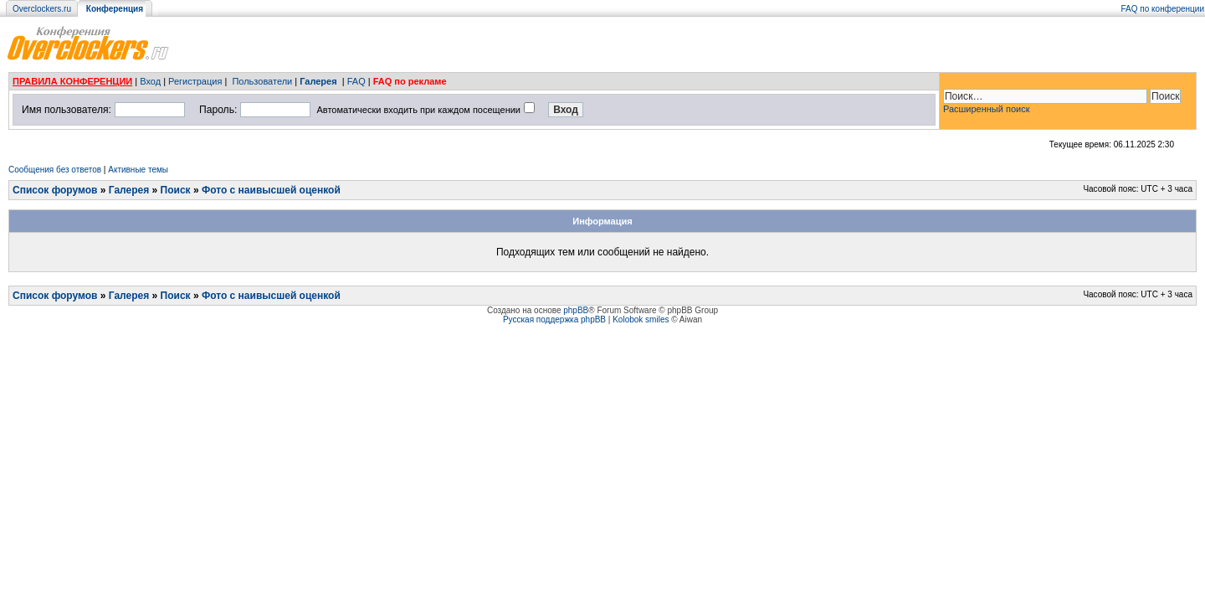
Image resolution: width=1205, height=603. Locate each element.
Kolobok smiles (641, 319)
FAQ (356, 81)
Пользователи (262, 81)
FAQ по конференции (1162, 8)
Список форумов (55, 190)
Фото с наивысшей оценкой (271, 190)
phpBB (575, 310)
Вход (150, 81)
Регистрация (195, 81)
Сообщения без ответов (54, 169)
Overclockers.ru (42, 8)
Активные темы (138, 169)
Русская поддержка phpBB (554, 319)
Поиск (176, 190)
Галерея (318, 81)
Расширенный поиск (986, 109)
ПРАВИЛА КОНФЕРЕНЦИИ (72, 81)
